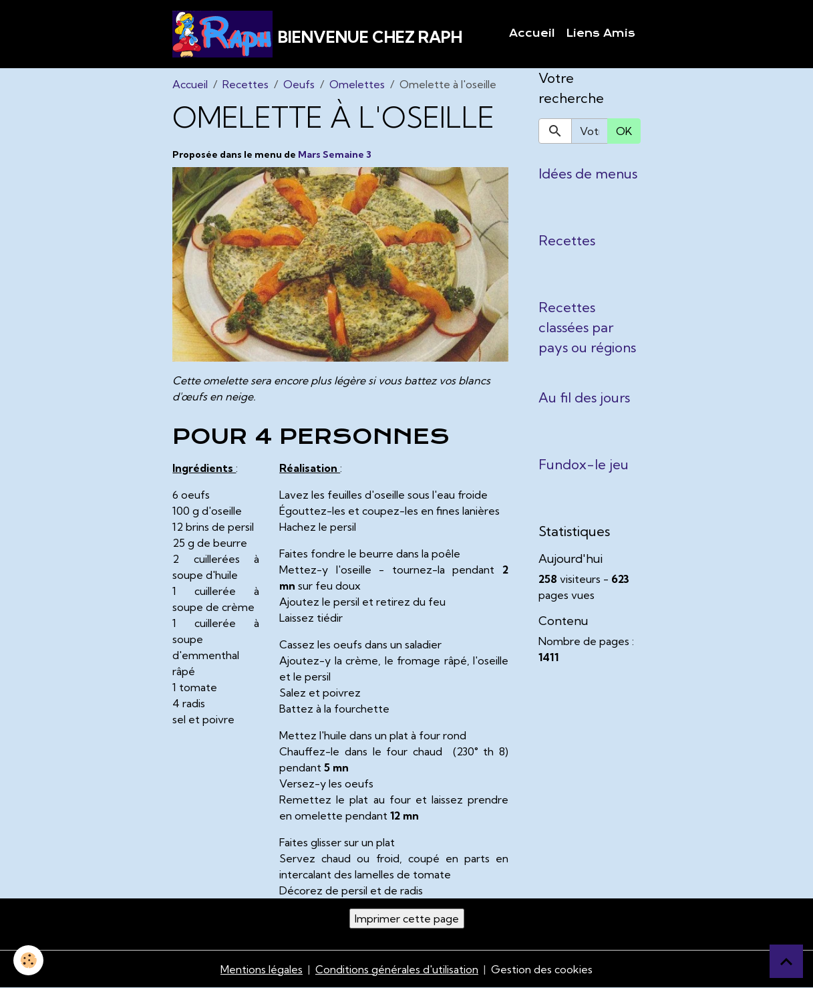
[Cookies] (28, 960)
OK (624, 131)
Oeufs (299, 84)
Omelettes (357, 84)
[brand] (317, 34)
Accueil (532, 33)
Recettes (245, 84)
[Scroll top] (786, 961)
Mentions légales (261, 969)
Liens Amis (600, 33)
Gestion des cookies (542, 969)
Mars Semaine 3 (334, 154)
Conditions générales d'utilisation (396, 969)
